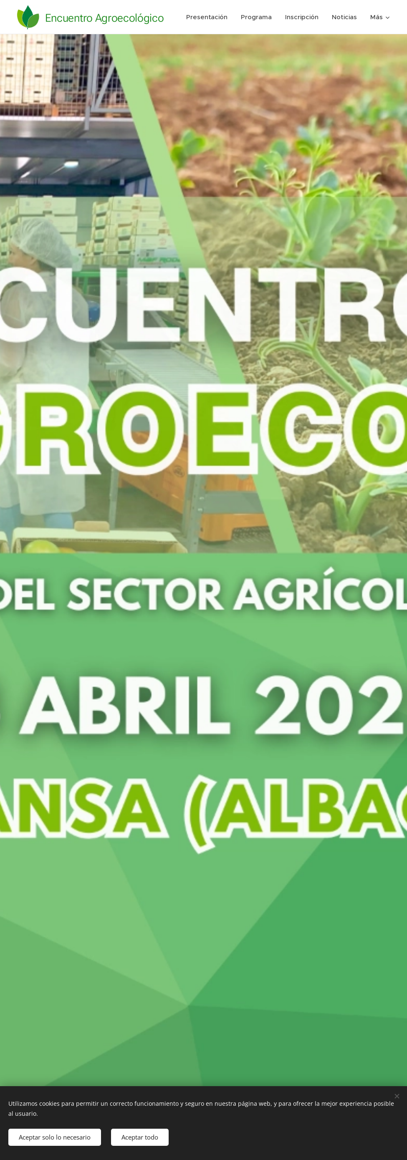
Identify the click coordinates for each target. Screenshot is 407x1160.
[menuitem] (247, 17)
